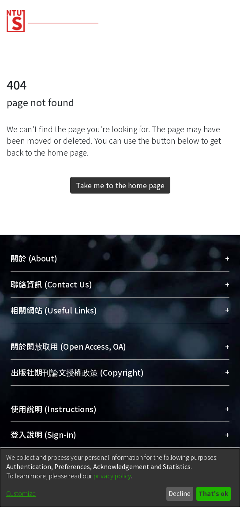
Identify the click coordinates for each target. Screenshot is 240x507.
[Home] (52, 18)
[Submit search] (166, 21)
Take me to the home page (120, 185)
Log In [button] (202, 20)
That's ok (213, 493)
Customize (21, 493)
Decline (180, 493)
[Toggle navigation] (221, 21)
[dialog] (120, 477)
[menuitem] (180, 21)
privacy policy (112, 475)
